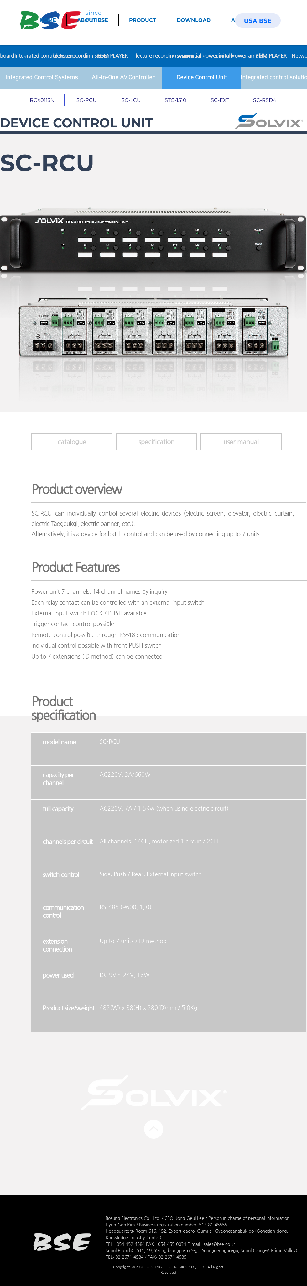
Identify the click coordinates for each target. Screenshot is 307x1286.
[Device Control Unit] (201, 78)
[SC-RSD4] (264, 100)
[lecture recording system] (82, 56)
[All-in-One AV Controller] (123, 78)
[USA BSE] (258, 20)
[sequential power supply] (205, 56)
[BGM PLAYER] (112, 56)
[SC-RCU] (87, 100)
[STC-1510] (176, 100)
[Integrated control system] (44, 56)
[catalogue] (71, 441)
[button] (156, 441)
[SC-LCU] (131, 100)
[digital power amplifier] (242, 56)
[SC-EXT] (220, 100)
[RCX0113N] (42, 100)
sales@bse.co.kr (219, 1244)
